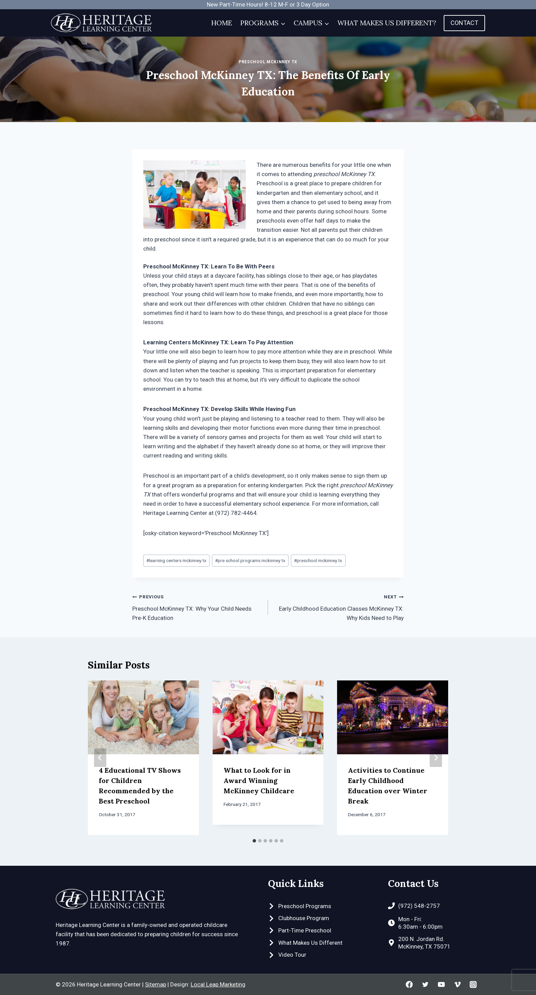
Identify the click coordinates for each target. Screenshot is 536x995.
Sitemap (155, 984)
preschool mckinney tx (318, 560)
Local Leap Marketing (218, 984)
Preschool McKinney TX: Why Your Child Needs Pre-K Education (197, 606)
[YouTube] (441, 985)
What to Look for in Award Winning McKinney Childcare (259, 780)
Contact (464, 22)
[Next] (436, 757)
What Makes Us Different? (386, 22)
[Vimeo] (457, 985)
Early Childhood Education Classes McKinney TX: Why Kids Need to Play (339, 606)
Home (221, 22)
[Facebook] (409, 985)
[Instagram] (473, 985)
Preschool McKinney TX (268, 61)
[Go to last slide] (100, 757)
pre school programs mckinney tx (250, 560)
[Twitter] (425, 985)
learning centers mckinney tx (176, 560)
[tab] (254, 841)
